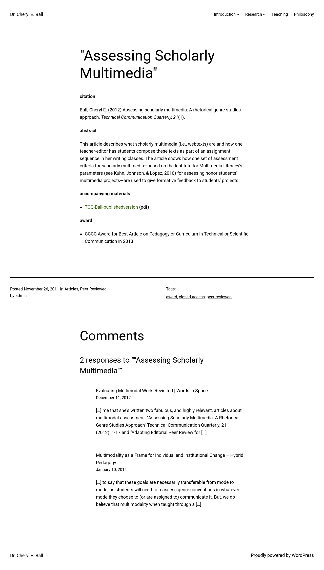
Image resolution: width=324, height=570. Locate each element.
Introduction (225, 14)
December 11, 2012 (113, 397)
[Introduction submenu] (238, 14)
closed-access (192, 296)
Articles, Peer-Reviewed (86, 289)
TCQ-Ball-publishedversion (111, 207)
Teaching (280, 14)
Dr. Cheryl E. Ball (26, 14)
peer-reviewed (219, 296)
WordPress (303, 555)
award (171, 296)
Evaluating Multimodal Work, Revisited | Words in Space (152, 390)
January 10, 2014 (111, 469)
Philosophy (304, 14)
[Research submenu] (264, 14)
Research (253, 14)
